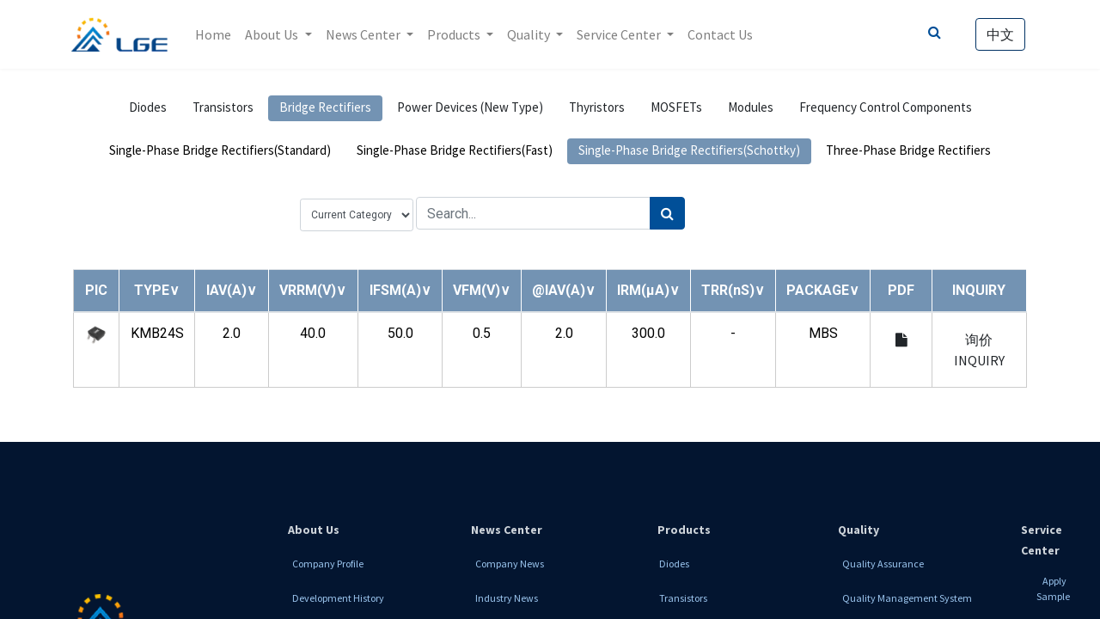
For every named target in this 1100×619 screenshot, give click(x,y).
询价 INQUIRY (979, 350)
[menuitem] (216, 34)
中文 (998, 34)
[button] (157, 290)
